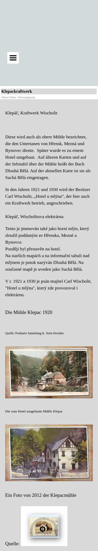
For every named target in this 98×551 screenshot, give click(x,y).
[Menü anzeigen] (13, 58)
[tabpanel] (49, 201)
